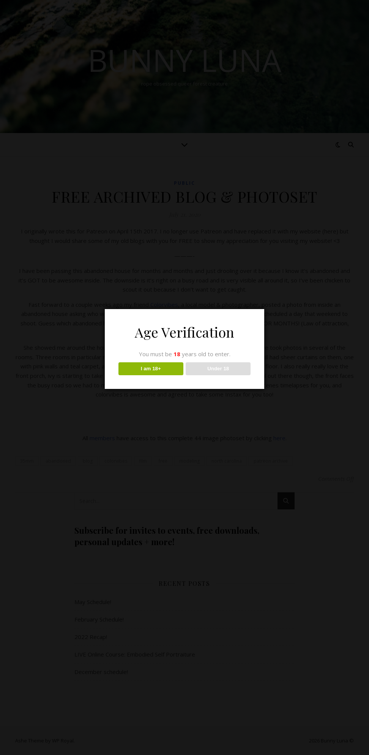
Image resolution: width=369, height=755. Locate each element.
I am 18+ (151, 368)
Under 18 (218, 368)
